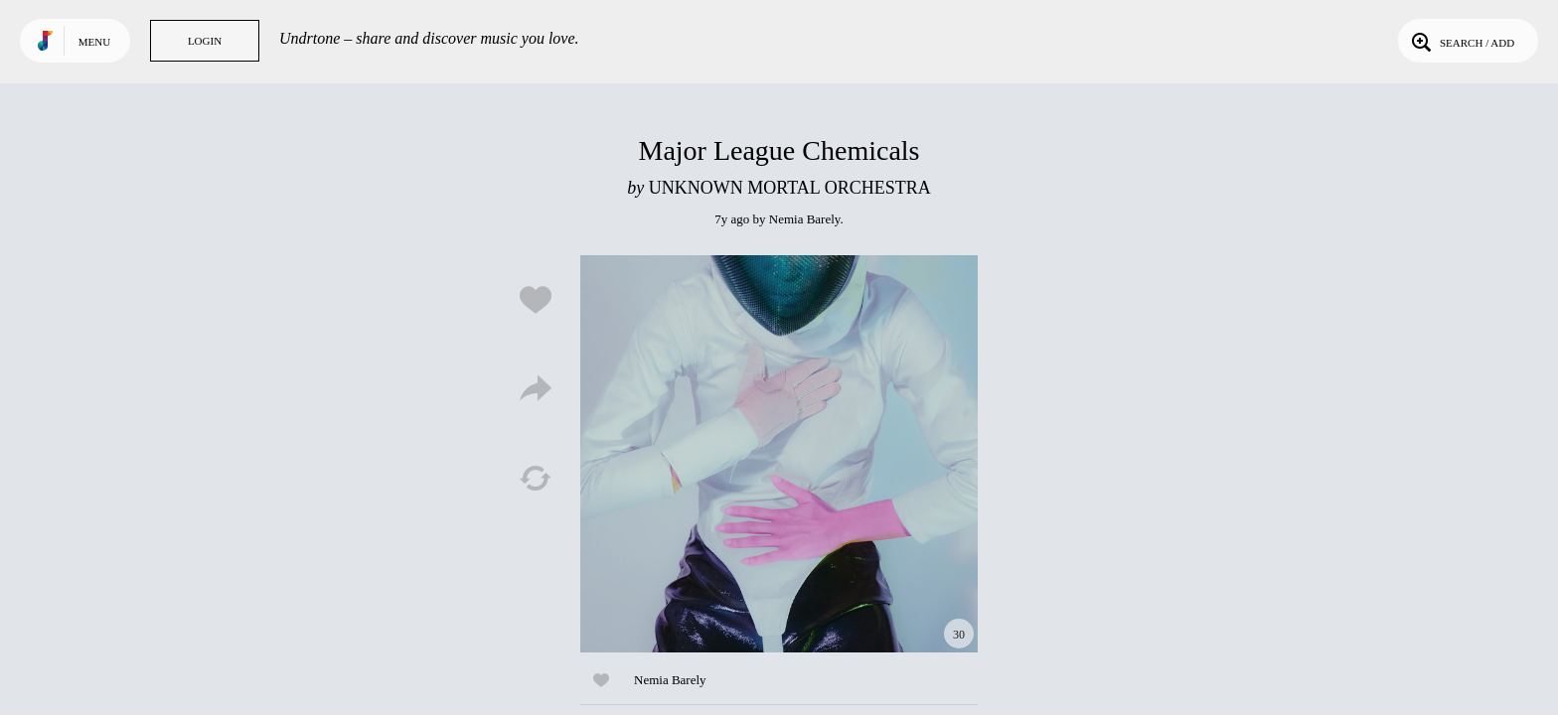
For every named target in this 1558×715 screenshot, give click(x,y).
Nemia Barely (805, 219)
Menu (94, 42)
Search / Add (1461, 41)
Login (205, 41)
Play (779, 454)
